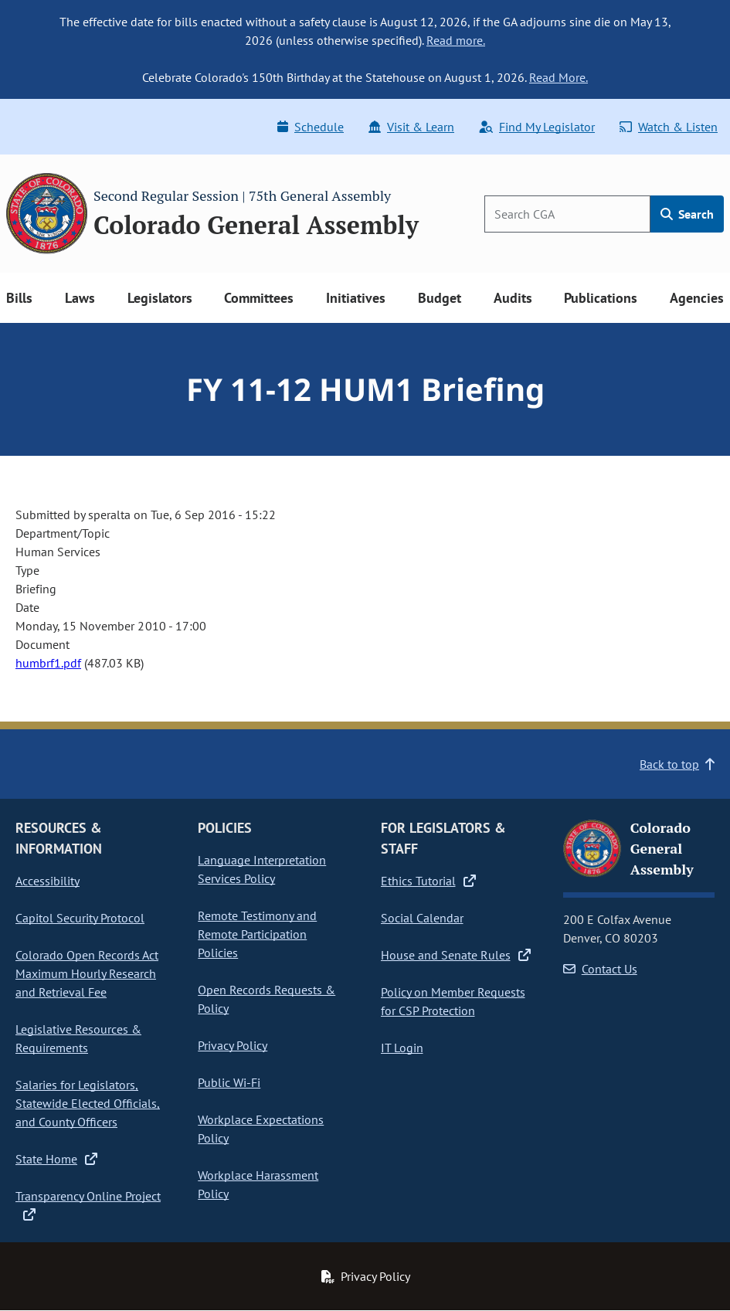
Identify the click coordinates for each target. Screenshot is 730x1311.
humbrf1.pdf (48, 663)
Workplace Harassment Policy (258, 1184)
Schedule (310, 126)
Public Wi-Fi (229, 1082)
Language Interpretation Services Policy (262, 869)
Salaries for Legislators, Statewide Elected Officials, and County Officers (87, 1103)
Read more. (455, 40)
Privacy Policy (232, 1045)
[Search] (567, 214)
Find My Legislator (537, 126)
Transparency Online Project (88, 1205)
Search (687, 214)
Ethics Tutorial (428, 880)
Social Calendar (422, 918)
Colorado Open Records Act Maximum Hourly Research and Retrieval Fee (86, 973)
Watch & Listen (669, 126)
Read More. (558, 77)
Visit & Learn (411, 126)
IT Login (402, 1047)
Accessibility (47, 880)
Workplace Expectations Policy (261, 1129)
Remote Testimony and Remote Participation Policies (257, 934)
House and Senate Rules (456, 955)
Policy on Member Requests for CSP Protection (453, 1001)
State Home (56, 1159)
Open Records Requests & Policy (266, 999)
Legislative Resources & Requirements (78, 1038)
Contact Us (600, 968)
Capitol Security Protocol (79, 918)
